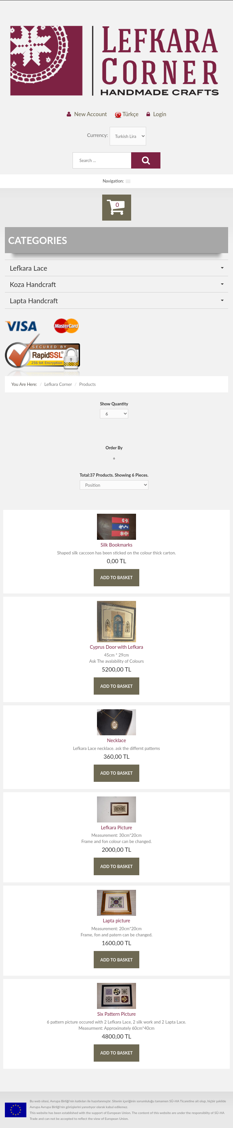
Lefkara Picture (116, 824)
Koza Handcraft (33, 284)
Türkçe (127, 114)
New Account (90, 114)
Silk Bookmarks (116, 545)
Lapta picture (116, 916)
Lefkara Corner (58, 384)
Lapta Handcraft (34, 301)
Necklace (116, 738)
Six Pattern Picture (116, 1009)
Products (87, 384)
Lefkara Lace (28, 268)
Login (159, 114)
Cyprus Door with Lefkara (116, 646)
